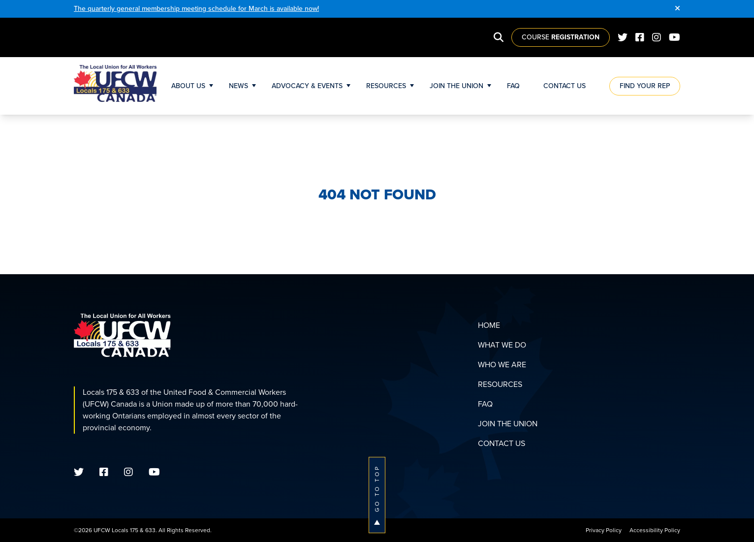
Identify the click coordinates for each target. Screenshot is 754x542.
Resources (386, 86)
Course (560, 37)
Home (489, 325)
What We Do (502, 345)
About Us (188, 86)
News (238, 86)
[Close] (677, 9)
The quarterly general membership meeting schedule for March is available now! (196, 8)
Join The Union (456, 86)
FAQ (513, 86)
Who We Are (502, 364)
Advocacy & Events (307, 86)
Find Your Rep (645, 86)
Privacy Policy (604, 530)
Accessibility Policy (654, 530)
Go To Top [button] (377, 495)
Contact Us (564, 86)
